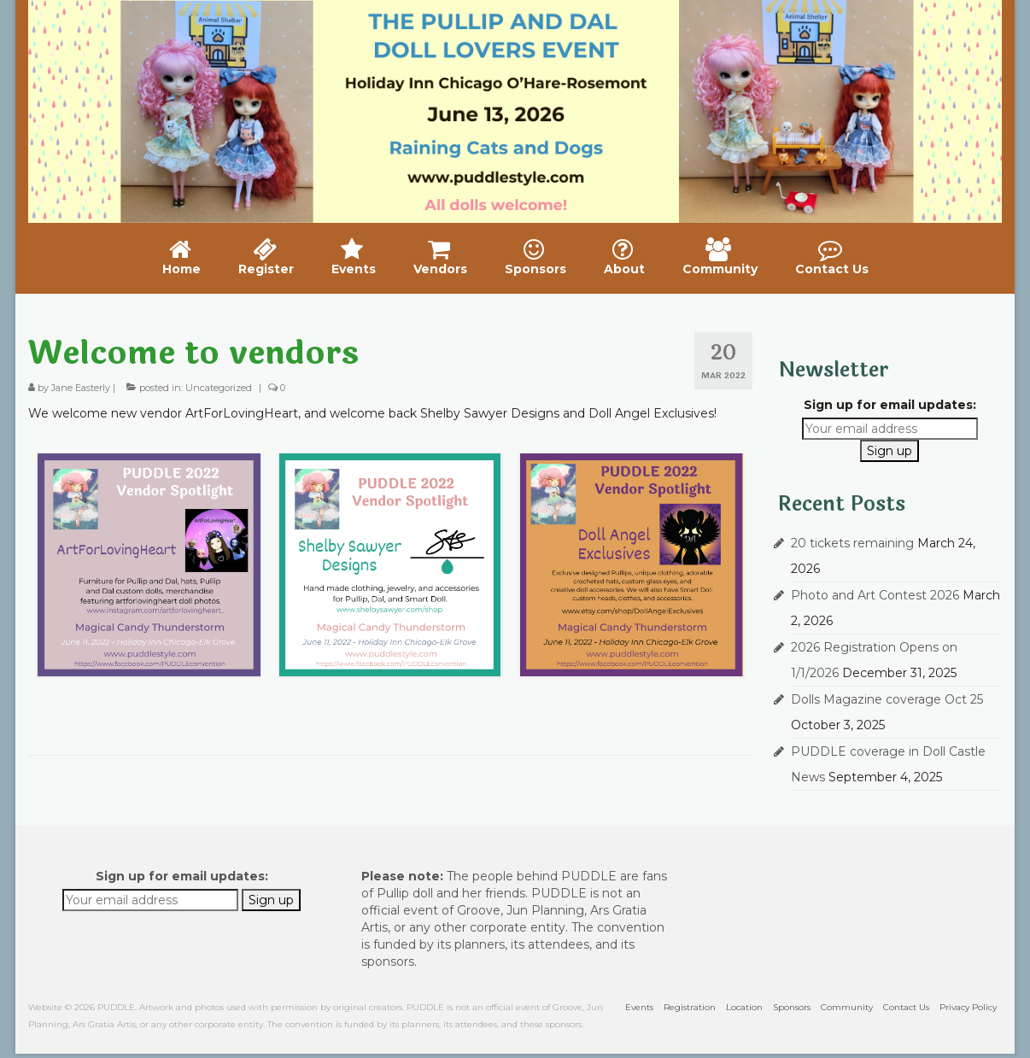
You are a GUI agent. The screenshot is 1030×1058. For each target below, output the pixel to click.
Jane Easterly (80, 388)
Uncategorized (218, 388)
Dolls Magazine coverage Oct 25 (887, 699)
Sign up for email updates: (890, 404)
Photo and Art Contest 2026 (875, 595)
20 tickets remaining (852, 543)
